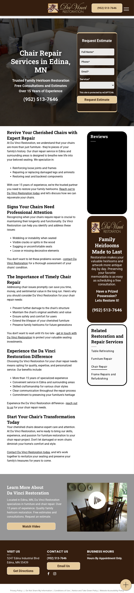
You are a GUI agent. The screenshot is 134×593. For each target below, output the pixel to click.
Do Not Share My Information (39, 590)
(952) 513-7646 (40, 99)
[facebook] (48, 574)
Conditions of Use (62, 590)
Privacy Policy (16, 590)
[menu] (126, 9)
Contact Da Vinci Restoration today (28, 452)
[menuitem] (107, 351)
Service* (85, 79)
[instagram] (54, 574)
